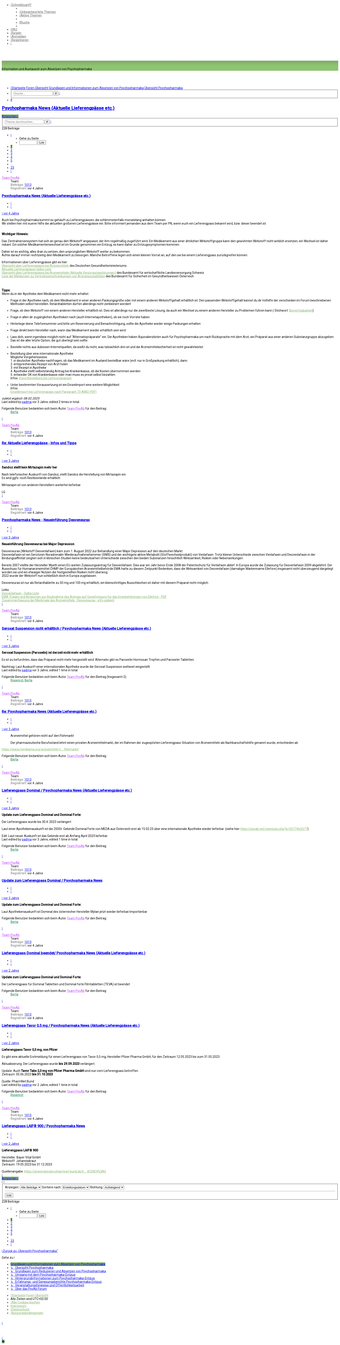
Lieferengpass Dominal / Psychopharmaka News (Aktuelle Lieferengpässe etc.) (67, 790)
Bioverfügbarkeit (301, 310)
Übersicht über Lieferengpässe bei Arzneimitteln (35, 265)
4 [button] (11, 157)
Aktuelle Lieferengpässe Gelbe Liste (26, 269)
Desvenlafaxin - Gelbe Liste (20, 593)
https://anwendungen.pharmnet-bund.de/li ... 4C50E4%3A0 (65, 1171)
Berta (14, 412)
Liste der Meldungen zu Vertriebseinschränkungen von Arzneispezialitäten (53, 276)
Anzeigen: (23, 1187)
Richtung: (107, 1187)
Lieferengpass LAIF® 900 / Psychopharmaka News (43, 1126)
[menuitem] (37, 12)
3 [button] (11, 153)
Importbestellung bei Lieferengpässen (45, 378)
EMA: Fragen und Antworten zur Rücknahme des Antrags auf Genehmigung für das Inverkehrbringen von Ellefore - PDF (84, 597)
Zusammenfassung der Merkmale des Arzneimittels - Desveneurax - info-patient (58, 600)
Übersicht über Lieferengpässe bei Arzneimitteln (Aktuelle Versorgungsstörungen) (59, 272)
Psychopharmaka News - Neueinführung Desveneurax (46, 520)
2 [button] (11, 150)
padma (27, 402)
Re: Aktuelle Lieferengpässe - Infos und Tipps (39, 443)
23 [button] (12, 167)
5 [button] (11, 160)
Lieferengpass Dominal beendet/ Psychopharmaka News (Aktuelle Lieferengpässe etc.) (73, 953)
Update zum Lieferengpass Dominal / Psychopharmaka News (52, 881)
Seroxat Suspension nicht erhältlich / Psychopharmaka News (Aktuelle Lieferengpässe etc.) (76, 628)
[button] (11, 135)
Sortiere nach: (65, 1187)
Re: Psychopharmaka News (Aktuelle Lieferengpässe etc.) (49, 712)
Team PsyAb (11, 178)
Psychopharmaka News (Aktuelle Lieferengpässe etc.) (58, 108)
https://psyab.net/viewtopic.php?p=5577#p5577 (273, 829)
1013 (27, 185)
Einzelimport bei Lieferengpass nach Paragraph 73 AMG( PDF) (53, 392)
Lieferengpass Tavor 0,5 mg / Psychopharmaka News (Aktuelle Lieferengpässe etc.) (71, 1026)
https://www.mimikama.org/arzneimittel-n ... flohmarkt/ (40, 749)
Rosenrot (17, 680)
